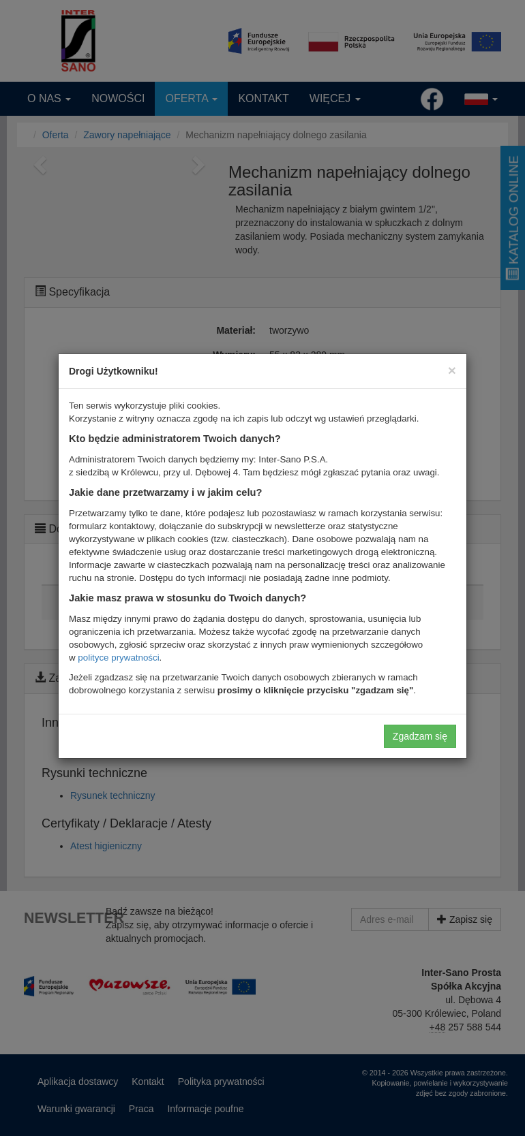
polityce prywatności (118, 657)
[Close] (452, 370)
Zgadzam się (420, 736)
